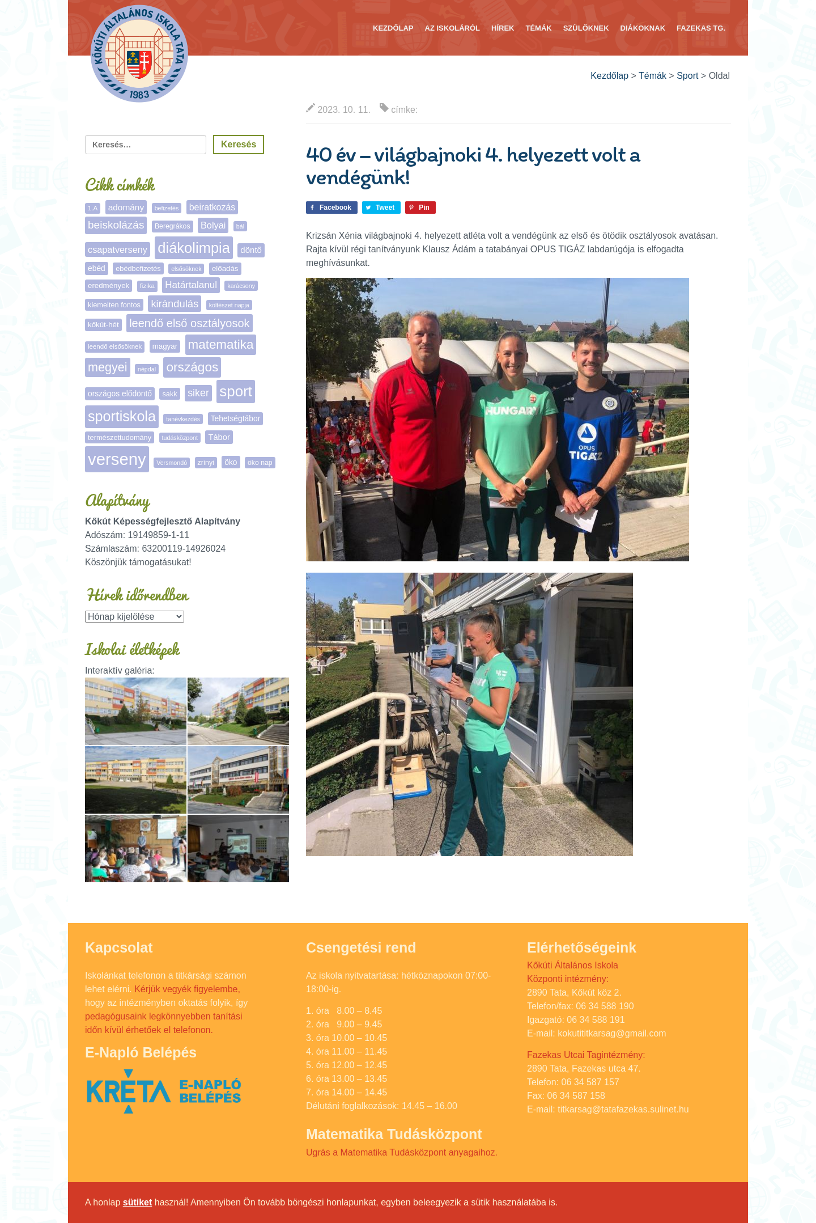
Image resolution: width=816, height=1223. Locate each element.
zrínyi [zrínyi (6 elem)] (206, 463)
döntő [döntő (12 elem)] (251, 250)
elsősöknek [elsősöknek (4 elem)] (186, 268)
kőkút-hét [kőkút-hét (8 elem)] (103, 324)
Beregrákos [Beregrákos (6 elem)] (172, 226)
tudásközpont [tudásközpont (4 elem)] (180, 437)
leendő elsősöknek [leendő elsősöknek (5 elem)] (115, 346)
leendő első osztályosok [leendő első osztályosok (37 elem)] (189, 323)
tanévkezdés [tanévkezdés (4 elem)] (183, 419)
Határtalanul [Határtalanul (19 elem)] (191, 285)
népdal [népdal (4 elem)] (147, 369)
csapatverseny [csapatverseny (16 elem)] (117, 249)
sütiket (137, 1202)
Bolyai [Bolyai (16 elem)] (213, 225)
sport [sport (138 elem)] (235, 391)
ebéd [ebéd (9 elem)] (96, 268)
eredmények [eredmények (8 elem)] (108, 285)
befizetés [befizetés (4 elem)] (167, 208)
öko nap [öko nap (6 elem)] (260, 463)
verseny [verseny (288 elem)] (117, 459)
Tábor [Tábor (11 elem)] (219, 437)
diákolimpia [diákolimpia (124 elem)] (194, 248)
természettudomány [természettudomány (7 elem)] (119, 437)
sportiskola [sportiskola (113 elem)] (122, 416)
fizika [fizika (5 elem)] (147, 285)
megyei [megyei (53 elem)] (108, 367)
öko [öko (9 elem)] (230, 462)
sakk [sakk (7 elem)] (169, 394)
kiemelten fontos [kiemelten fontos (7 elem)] (114, 305)
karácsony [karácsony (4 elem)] (241, 285)
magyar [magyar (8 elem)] (164, 346)
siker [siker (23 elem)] (198, 393)
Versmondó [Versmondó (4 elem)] (171, 462)
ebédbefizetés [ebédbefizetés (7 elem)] (138, 268)
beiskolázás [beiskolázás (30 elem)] (116, 225)
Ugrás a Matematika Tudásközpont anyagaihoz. (402, 1152)
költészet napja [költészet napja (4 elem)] (229, 305)
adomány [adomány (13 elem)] (126, 207)
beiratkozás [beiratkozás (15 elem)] (212, 207)
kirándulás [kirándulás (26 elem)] (174, 304)
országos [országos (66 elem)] (192, 366)
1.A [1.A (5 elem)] (92, 208)
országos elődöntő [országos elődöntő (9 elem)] (120, 393)
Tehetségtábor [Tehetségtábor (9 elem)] (236, 418)
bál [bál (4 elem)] (240, 226)
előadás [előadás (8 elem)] (225, 268)
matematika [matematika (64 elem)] (221, 344)
